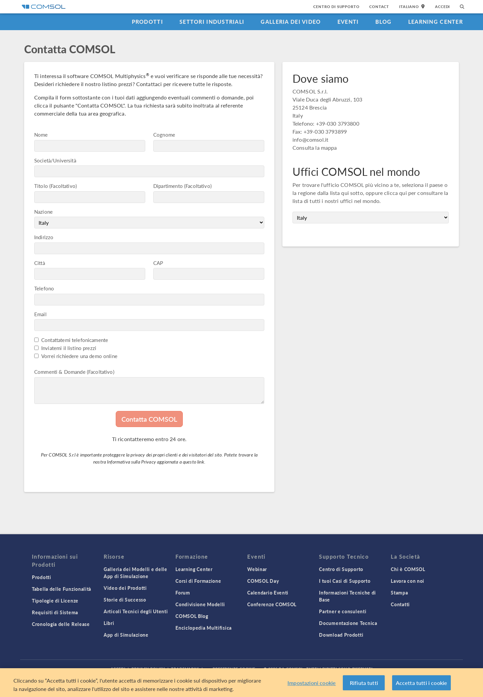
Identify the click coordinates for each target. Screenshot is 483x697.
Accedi (442, 6)
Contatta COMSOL (149, 419)
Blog (383, 21)
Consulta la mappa (314, 147)
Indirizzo (43, 236)
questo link (193, 461)
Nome (41, 134)
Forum (182, 592)
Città (39, 262)
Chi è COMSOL (408, 569)
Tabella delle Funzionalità (61, 588)
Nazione (43, 211)
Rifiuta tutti (364, 686)
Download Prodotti (341, 634)
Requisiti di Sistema (55, 612)
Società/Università (55, 160)
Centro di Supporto (336, 6)
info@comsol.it (310, 139)
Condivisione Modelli (200, 604)
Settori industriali (211, 21)
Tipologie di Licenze (55, 600)
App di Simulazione (126, 634)
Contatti (400, 604)
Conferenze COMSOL (272, 604)
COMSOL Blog (191, 616)
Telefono (44, 288)
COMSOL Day (263, 580)
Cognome (164, 134)
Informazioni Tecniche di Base (347, 596)
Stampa (399, 592)
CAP (158, 262)
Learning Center (435, 21)
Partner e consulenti (342, 611)
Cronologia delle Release (61, 624)
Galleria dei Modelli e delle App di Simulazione (135, 572)
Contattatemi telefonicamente (74, 339)
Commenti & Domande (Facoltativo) (74, 371)
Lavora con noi (407, 580)
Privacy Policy (148, 668)
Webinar (257, 569)
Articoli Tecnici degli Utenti (136, 611)
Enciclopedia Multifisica (203, 627)
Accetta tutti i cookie (421, 686)
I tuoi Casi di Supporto (344, 580)
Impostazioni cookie (311, 686)
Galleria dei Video (291, 21)
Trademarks (185, 668)
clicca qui (395, 193)
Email (40, 314)
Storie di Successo (125, 599)
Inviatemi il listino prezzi (68, 347)
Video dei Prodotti (125, 587)
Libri (109, 623)
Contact (379, 6)
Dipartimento (168, 185)
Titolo (41, 185)
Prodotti (147, 21)
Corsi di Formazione (198, 580)
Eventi (348, 21)
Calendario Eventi (267, 592)
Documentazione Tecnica (348, 623)
